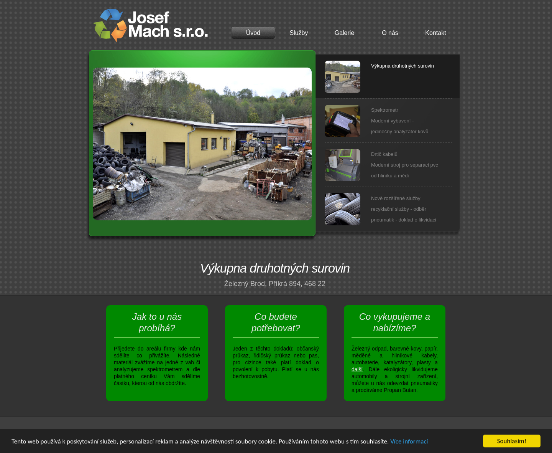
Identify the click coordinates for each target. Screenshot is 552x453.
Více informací (409, 442)
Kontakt (435, 33)
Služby (298, 33)
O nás (390, 33)
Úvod (253, 33)
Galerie (345, 33)
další (357, 369)
